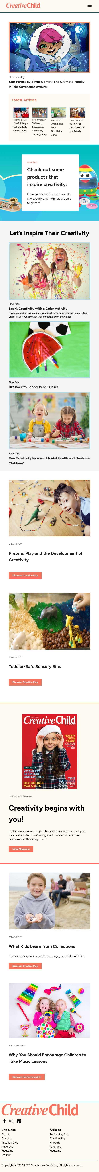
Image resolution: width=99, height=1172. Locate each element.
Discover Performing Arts (26, 1077)
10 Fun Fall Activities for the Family (77, 127)
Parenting (56, 120)
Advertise (7, 1146)
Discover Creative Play (25, 575)
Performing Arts (17, 1045)
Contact (6, 1138)
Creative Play (17, 77)
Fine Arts (14, 303)
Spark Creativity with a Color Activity (38, 309)
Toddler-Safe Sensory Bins (35, 666)
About (5, 1134)
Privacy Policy (10, 1142)
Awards (6, 1154)
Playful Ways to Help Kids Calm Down (20, 127)
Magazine (7, 1150)
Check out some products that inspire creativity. (47, 177)
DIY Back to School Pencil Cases (34, 387)
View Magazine (21, 849)
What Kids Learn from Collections (42, 946)
